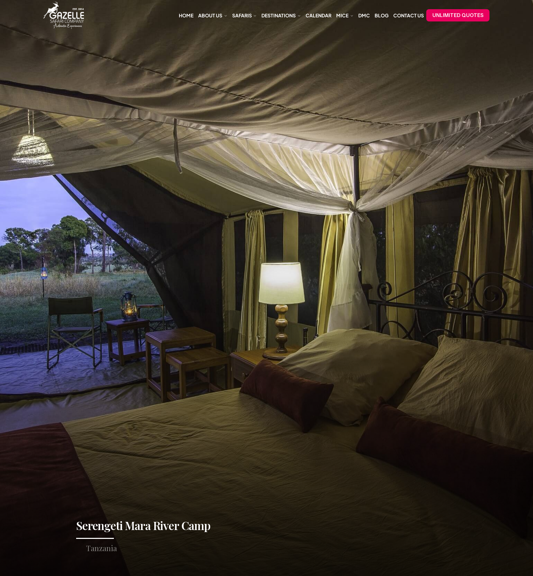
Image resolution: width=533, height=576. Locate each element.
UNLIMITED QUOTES (457, 15)
